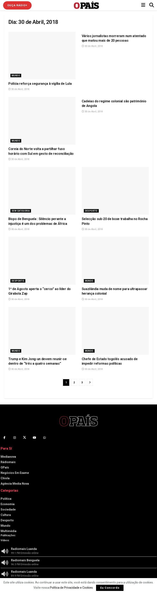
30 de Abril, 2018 (18, 89)
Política (6, 498)
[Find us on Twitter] (24, 437)
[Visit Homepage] (86, 5)
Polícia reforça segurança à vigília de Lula (40, 84)
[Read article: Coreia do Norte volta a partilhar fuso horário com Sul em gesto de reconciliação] (41, 121)
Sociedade (8, 509)
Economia (8, 504)
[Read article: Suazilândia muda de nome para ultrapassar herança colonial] (115, 261)
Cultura (6, 515)
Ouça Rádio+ (17, 5)
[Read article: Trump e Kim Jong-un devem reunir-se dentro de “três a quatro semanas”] (41, 331)
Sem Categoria (21, 211)
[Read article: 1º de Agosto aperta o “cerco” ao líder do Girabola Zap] (41, 261)
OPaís (5, 467)
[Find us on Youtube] (34, 437)
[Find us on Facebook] (5, 437)
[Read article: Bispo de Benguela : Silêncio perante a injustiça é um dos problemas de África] (41, 191)
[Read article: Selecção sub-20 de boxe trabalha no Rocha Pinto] (115, 191)
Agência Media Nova (15, 483)
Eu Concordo (109, 587)
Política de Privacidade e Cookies (71, 587)
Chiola (5, 478)
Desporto (91, 211)
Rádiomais (8, 462)
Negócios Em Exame (15, 472)
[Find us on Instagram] (15, 437)
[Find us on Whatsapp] (44, 437)
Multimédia (8, 531)
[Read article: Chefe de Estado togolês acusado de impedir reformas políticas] (115, 331)
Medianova (8, 456)
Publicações (8, 535)
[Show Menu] (143, 5)
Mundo (16, 75)
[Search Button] (151, 5)
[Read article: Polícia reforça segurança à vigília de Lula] (41, 56)
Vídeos (5, 540)
